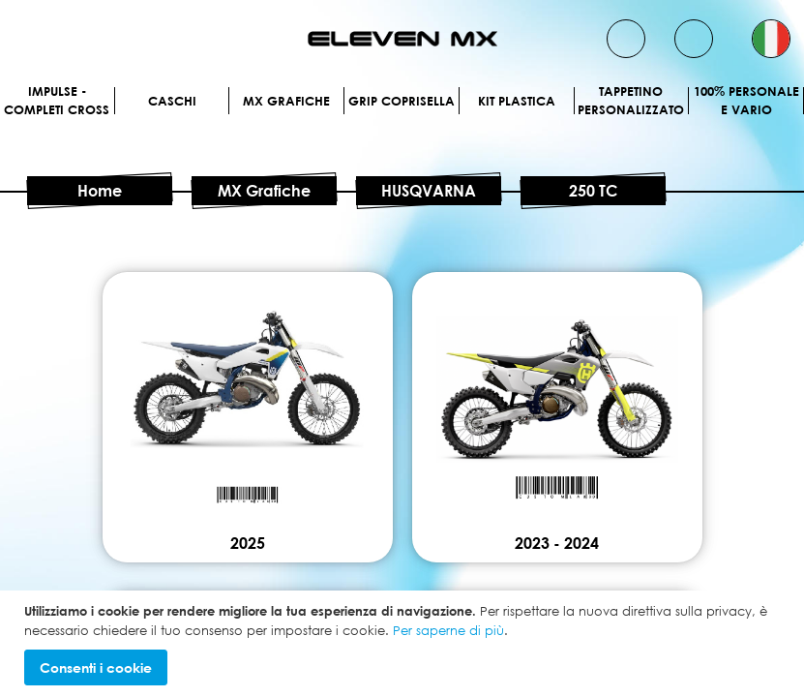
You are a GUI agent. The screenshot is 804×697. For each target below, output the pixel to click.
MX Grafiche (286, 100)
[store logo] (402, 38)
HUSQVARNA (428, 190)
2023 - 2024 (557, 543)
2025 (247, 543)
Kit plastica (516, 100)
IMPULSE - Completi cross (56, 100)
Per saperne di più (448, 630)
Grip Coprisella (401, 100)
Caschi (172, 100)
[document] (404, 643)
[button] (771, 38)
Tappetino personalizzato (631, 100)
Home (99, 190)
